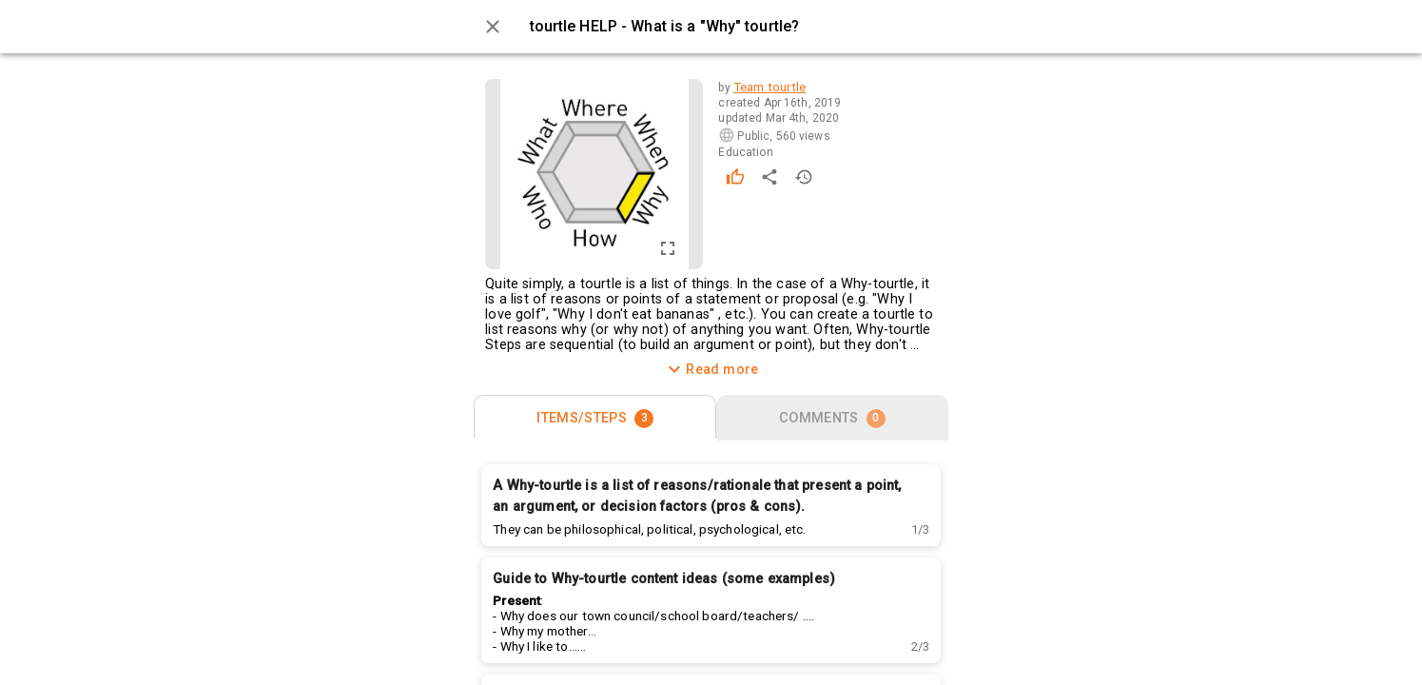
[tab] (595, 417)
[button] (920, 529)
